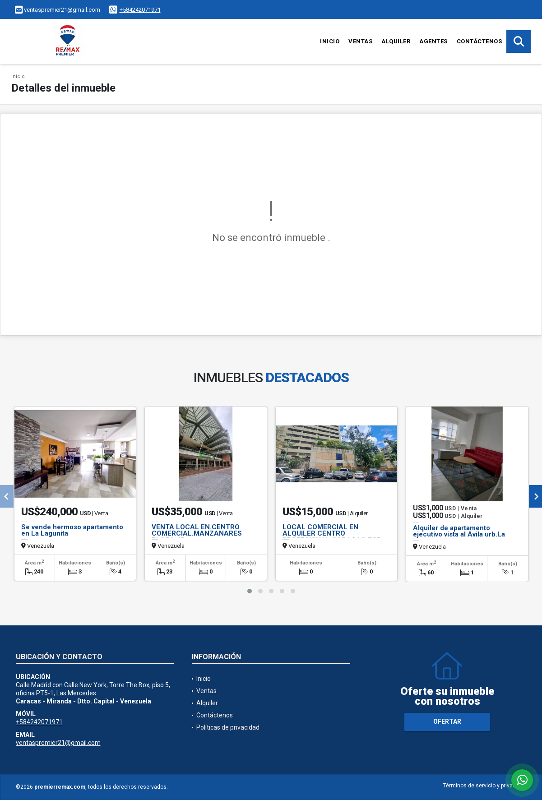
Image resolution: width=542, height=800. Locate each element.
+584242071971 (140, 9)
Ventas (360, 41)
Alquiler (395, 41)
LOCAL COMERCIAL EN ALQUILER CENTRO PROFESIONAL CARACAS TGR (332, 533)
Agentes (433, 41)
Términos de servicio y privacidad (485, 785)
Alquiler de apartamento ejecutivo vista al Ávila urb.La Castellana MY (459, 534)
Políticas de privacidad (227, 727)
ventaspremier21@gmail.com (58, 742)
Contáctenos (479, 41)
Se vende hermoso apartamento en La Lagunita (72, 530)
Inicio (329, 41)
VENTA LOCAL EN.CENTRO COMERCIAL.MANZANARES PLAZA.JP (197, 533)
